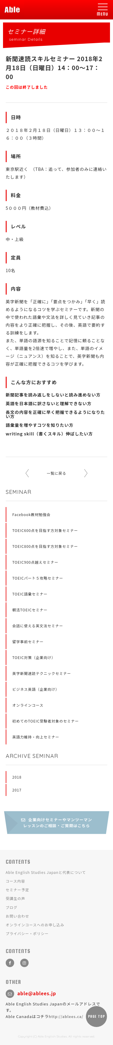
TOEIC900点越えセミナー (35, 562)
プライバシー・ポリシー (27, 933)
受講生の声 (15, 898)
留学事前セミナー (28, 641)
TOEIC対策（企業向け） (33, 657)
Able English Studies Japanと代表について (46, 872)
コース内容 (15, 880)
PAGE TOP (96, 1016)
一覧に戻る (56, 473)
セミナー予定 (17, 889)
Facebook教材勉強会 (31, 514)
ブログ (11, 907)
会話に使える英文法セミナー (37, 625)
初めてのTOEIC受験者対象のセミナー (45, 720)
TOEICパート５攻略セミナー (37, 577)
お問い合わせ (17, 916)
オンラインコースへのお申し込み (35, 924)
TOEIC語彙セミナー (30, 593)
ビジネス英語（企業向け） (35, 689)
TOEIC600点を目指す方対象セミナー (45, 530)
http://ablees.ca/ (66, 1016)
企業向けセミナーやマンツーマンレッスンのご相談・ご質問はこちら (56, 823)
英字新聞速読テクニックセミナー (41, 673)
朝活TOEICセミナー (30, 609)
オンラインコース (27, 705)
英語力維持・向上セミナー (35, 736)
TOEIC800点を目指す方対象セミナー (45, 546)
